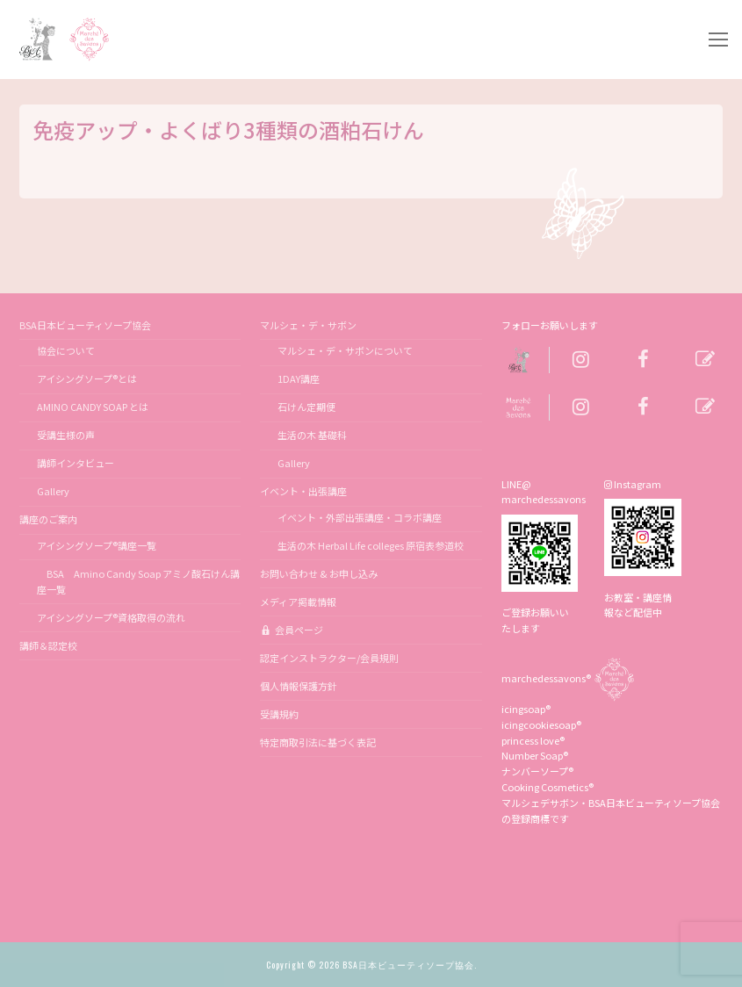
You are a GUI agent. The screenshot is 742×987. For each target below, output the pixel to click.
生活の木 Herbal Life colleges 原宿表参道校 (370, 545)
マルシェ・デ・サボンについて (345, 350)
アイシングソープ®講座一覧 (96, 545)
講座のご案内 (49, 519)
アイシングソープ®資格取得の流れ (111, 617)
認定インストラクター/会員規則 (329, 658)
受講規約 (279, 714)
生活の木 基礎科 (312, 435)
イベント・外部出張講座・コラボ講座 (359, 517)
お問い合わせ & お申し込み (319, 573)
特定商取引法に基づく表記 (318, 742)
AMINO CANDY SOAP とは (92, 407)
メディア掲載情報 (298, 601)
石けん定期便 (306, 407)
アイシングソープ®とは (87, 378)
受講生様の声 (66, 435)
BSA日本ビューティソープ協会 (86, 325)
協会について (66, 350)
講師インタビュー (75, 463)
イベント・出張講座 (304, 491)
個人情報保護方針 (298, 686)
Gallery (53, 491)
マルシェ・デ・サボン (309, 325)
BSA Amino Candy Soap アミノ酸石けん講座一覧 (138, 581)
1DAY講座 (298, 378)
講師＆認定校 (48, 645)
